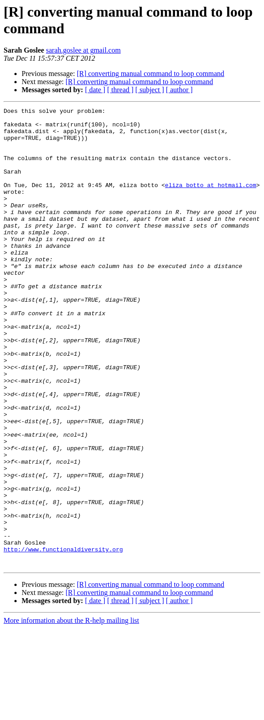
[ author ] (179, 90)
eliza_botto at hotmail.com (210, 201)
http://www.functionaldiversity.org (63, 638)
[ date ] (95, 90)
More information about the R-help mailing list (71, 712)
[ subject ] (149, 90)
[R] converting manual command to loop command (150, 73)
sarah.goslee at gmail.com (83, 50)
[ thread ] (120, 90)
